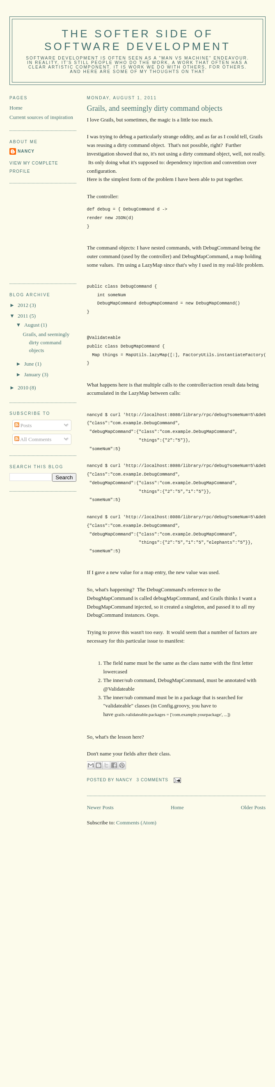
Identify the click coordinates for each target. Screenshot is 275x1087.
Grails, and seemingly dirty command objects (154, 108)
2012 (24, 305)
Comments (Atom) (136, 822)
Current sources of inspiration (41, 117)
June (29, 364)
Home (177, 807)
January (33, 374)
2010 (24, 387)
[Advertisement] (50, 232)
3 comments (152, 780)
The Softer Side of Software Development (137, 40)
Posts (23, 425)
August (32, 325)
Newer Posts (100, 807)
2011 (24, 316)
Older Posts (253, 807)
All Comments (33, 439)
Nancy (26, 151)
